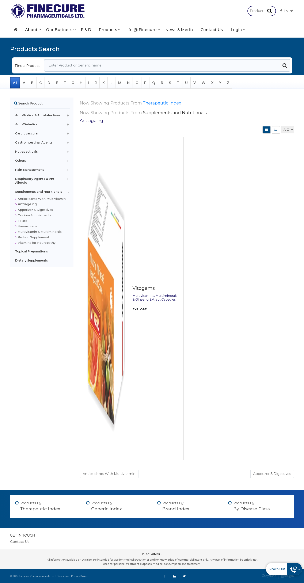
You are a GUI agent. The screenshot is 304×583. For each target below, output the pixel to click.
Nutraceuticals (26, 151)
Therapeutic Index (162, 103)
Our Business (59, 29)
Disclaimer (63, 576)
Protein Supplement (33, 237)
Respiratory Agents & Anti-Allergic (36, 180)
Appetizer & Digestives (35, 210)
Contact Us (212, 29)
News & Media (179, 29)
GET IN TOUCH (22, 535)
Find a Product (27, 66)
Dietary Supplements (31, 260)
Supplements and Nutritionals (38, 192)
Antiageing (27, 204)
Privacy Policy (79, 576)
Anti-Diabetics (26, 124)
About (31, 29)
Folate (22, 221)
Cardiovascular (27, 133)
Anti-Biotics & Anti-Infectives (37, 115)
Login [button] (236, 29)
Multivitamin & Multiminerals (40, 232)
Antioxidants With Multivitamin (42, 199)
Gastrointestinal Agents (34, 142)
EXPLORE (140, 309)
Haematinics (27, 226)
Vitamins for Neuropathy (37, 243)
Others (20, 161)
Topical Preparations (31, 251)
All (15, 83)
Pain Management (29, 170)
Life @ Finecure (141, 29)
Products (108, 29)
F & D (86, 29)
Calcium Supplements (34, 215)
